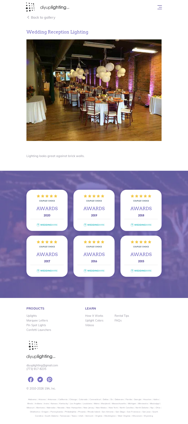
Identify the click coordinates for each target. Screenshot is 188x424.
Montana (40, 407)
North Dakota (142, 407)
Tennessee (65, 416)
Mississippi (155, 403)
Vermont (89, 416)
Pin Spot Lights (36, 325)
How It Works (94, 316)
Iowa (46, 403)
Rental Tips (122, 316)
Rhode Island (94, 411)
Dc (111, 399)
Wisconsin (137, 416)
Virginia (98, 416)
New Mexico (101, 407)
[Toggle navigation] (159, 7)
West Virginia (124, 416)
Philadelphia (70, 411)
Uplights (31, 316)
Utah (81, 416)
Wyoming (148, 416)
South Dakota (51, 416)
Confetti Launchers (38, 330)
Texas (74, 416)
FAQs (118, 320)
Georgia (137, 399)
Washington (110, 416)
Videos (89, 325)
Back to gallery (40, 17)
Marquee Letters (37, 320)
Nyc (152, 407)
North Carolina (127, 407)
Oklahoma (35, 411)
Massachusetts (119, 403)
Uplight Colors (94, 320)
